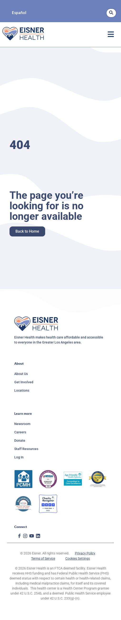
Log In (19, 457)
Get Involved (23, 382)
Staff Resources (26, 449)
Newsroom (22, 424)
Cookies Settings (77, 558)
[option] (19, 13)
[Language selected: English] (19, 13)
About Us (21, 374)
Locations (21, 390)
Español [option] (19, 12)
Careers (20, 432)
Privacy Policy (85, 553)
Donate (19, 440)
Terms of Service (43, 558)
